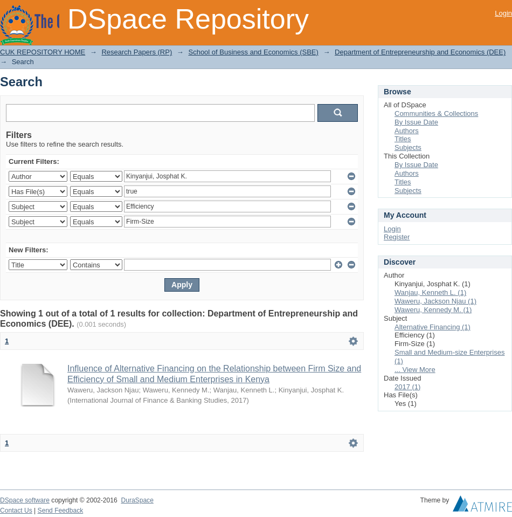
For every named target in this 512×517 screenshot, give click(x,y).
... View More (415, 370)
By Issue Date (416, 122)
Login (503, 13)
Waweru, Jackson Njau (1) (435, 301)
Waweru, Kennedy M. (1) (433, 310)
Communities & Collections (436, 113)
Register (397, 237)
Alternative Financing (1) (433, 327)
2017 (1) (407, 387)
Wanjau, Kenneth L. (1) (430, 292)
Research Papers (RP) (136, 52)
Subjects (408, 147)
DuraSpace (137, 500)
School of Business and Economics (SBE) (253, 52)
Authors (407, 131)
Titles (403, 139)
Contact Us (16, 510)
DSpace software (25, 500)
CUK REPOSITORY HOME (42, 52)
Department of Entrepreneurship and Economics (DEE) (420, 52)
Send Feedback (61, 510)
